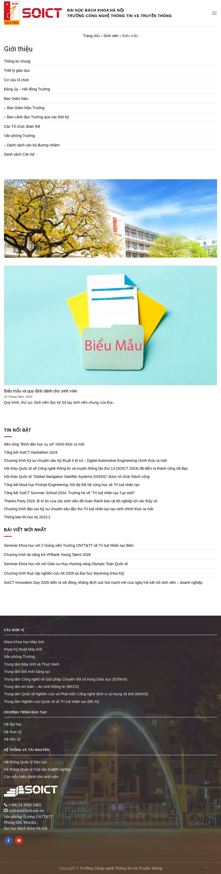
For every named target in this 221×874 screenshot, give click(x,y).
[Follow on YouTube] (19, 840)
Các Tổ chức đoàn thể (22, 126)
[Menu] (214, 13)
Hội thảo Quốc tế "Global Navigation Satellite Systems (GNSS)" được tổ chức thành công (77, 476)
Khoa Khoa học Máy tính (24, 642)
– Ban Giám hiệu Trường (24, 108)
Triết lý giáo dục (17, 70)
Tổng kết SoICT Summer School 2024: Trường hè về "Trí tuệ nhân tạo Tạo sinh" (69, 493)
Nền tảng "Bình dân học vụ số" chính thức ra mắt (44, 444)
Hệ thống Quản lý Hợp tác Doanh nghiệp (37, 769)
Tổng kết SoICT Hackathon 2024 (30, 452)
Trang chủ (91, 36)
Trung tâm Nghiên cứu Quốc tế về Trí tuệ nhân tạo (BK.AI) (51, 701)
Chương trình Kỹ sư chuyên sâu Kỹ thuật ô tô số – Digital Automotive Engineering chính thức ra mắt (85, 460)
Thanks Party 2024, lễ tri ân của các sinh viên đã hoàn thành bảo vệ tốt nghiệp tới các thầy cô (80, 501)
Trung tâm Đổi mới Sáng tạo (27, 671)
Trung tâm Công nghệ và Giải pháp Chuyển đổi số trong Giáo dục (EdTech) (65, 679)
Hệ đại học (13, 724)
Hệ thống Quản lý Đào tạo (25, 762)
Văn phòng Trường (19, 136)
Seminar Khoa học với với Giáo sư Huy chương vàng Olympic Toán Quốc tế (66, 564)
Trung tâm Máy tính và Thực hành (31, 664)
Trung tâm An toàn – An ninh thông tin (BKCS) (41, 686)
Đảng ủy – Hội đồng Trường (27, 89)
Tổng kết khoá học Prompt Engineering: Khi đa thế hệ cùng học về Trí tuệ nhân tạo (71, 485)
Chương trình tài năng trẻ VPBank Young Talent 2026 (47, 555)
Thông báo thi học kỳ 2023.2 (27, 517)
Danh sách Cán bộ (19, 154)
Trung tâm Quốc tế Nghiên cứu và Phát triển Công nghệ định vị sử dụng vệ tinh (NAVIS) (76, 694)
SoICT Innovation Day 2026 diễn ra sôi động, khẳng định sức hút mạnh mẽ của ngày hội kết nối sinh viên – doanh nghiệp (103, 582)
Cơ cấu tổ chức (16, 80)
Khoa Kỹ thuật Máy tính (23, 649)
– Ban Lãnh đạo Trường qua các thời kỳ (36, 117)
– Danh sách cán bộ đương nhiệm (32, 145)
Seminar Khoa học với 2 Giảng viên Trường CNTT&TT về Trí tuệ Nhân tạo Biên (69, 545)
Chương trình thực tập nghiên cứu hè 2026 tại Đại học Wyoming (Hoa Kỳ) (64, 573)
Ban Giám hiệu (16, 98)
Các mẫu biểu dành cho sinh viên (31, 777)
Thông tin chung (17, 61)
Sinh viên (111, 36)
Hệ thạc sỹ (13, 732)
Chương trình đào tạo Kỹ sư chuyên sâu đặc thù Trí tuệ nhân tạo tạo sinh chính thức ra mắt (78, 509)
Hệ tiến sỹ (12, 739)
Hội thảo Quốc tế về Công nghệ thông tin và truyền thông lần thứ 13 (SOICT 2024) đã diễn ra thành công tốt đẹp (96, 468)
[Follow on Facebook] (8, 840)
